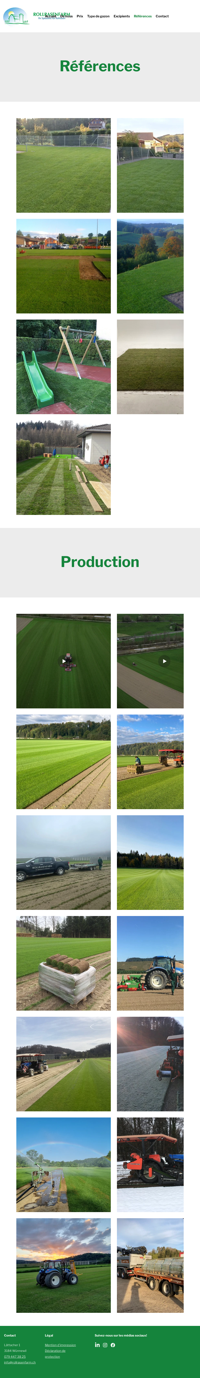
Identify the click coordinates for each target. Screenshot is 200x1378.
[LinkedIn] (97, 1345)
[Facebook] (113, 1345)
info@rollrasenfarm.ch (20, 1362)
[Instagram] (105, 1345)
